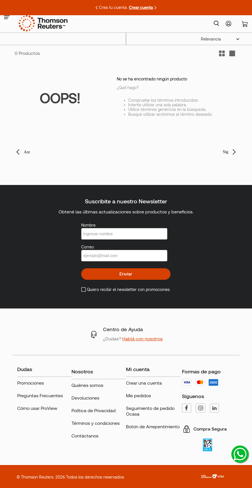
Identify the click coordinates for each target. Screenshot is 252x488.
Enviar (125, 274)
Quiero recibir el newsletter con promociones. (128, 289)
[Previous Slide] (96, 8)
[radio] (232, 53)
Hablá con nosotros (142, 339)
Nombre (88, 225)
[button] (6, 18)
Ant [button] (27, 152)
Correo (87, 247)
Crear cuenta (141, 7)
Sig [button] (225, 152)
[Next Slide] (155, 8)
